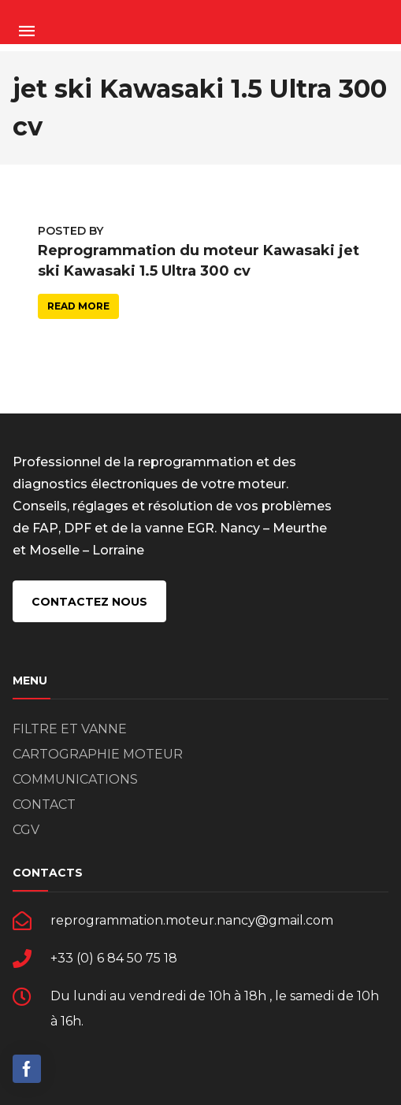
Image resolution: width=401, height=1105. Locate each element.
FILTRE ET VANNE (70, 728)
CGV (26, 829)
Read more (78, 306)
